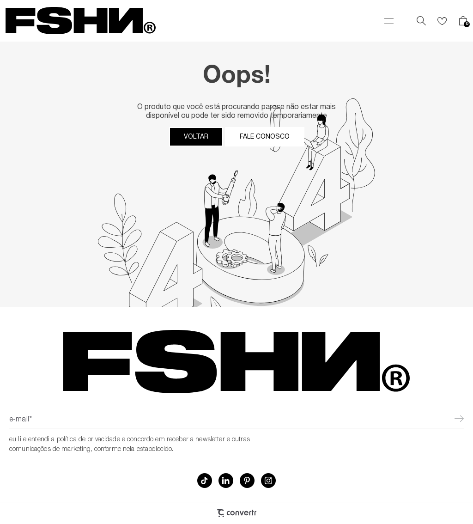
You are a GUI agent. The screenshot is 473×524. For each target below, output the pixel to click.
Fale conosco (265, 137)
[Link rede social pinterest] (247, 480)
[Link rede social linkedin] (225, 480)
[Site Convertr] (236, 513)
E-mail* (20, 420)
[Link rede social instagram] (268, 480)
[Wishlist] (442, 20)
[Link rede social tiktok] (204, 480)
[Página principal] (81, 21)
